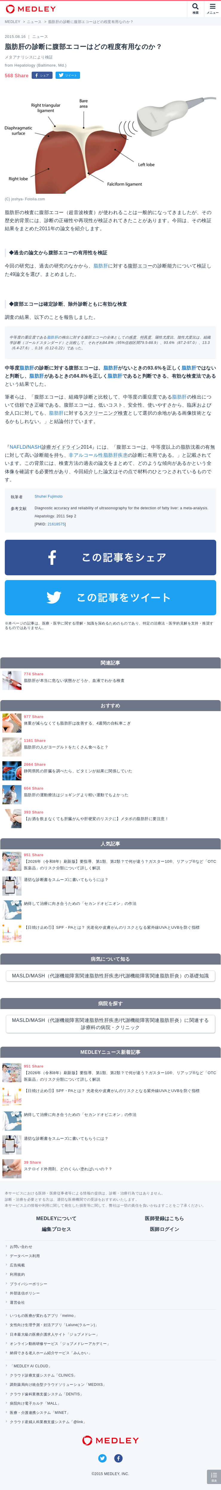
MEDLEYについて (56, 1218)
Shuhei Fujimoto (49, 496)
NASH (34, 447)
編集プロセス (56, 1229)
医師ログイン (164, 1229)
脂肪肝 (100, 265)
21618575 (56, 524)
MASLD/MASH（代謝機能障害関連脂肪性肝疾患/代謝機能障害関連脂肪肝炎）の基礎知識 (110, 975)
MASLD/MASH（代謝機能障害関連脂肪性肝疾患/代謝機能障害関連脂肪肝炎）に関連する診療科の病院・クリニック (110, 1024)
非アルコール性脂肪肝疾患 (98, 455)
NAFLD (18, 447)
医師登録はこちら (164, 1218)
